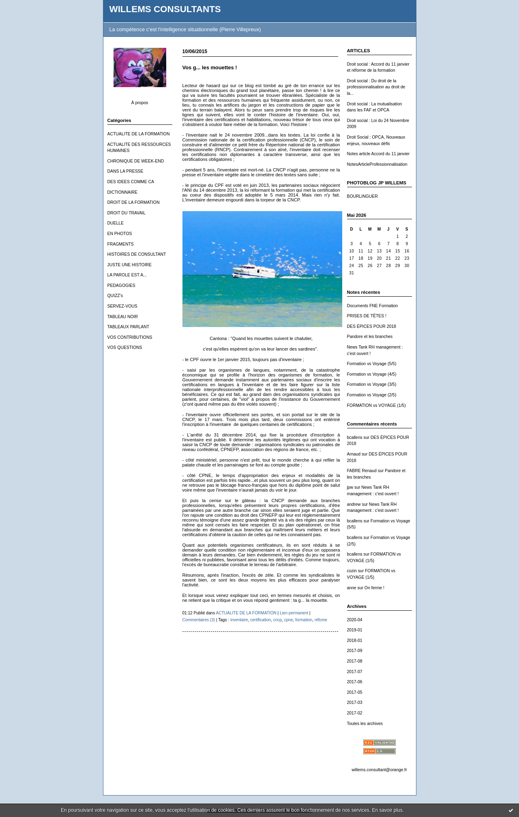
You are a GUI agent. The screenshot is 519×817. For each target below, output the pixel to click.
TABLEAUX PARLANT (128, 327)
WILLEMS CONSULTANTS (165, 9)
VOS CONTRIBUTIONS (129, 337)
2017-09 (354, 650)
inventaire (239, 620)
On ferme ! (374, 588)
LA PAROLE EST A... (127, 275)
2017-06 (354, 682)
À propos (139, 103)
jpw (350, 487)
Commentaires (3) (198, 620)
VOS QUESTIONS (124, 347)
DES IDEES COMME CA (130, 182)
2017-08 (354, 661)
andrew (354, 504)
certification (260, 620)
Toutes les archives (365, 723)
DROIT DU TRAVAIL (126, 213)
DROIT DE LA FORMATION (133, 202)
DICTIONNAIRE (122, 192)
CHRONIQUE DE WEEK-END (135, 161)
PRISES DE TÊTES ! (366, 316)
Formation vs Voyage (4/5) (372, 374)
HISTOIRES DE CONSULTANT (136, 254)
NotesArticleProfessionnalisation (377, 164)
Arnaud (354, 454)
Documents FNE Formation (372, 306)
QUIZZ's (115, 295)
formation (303, 620)
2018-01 (354, 640)
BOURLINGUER (362, 196)
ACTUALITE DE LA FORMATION (138, 134)
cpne (288, 620)
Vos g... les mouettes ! (209, 67)
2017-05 (354, 692)
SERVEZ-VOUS (122, 306)
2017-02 (354, 713)
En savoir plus (387, 810)
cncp (277, 620)
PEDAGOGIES (121, 285)
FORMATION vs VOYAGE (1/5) (376, 405)
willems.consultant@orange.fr (379, 770)
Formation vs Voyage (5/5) (372, 363)
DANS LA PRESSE (125, 171)
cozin (352, 571)
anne (351, 588)
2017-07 (354, 671)
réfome (321, 620)
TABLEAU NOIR (122, 316)
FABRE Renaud (362, 470)
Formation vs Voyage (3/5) (372, 384)
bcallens (354, 437)
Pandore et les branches (370, 336)
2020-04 (354, 620)
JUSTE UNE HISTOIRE (129, 265)
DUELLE (115, 223)
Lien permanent (294, 613)
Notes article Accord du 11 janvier (378, 154)
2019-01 (354, 630)
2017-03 (354, 702)
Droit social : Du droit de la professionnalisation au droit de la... (376, 87)
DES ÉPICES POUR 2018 (371, 326)
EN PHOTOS (119, 233)
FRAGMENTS (120, 244)
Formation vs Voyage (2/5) (372, 395)
